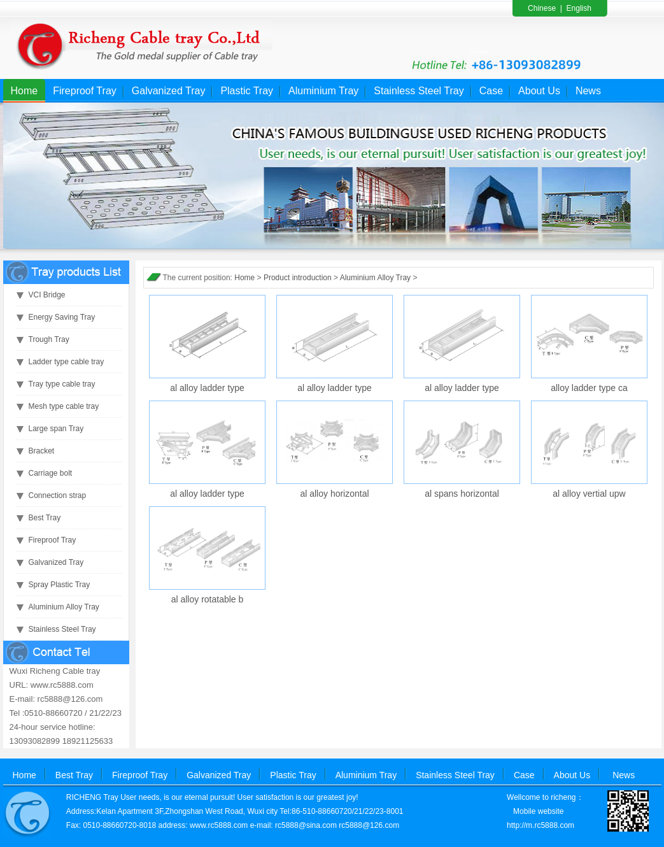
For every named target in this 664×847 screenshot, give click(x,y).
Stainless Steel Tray (418, 90)
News (588, 90)
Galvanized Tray (169, 90)
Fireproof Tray (85, 90)
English (579, 8)
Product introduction (298, 277)
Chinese (542, 8)
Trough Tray (49, 339)
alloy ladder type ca (589, 388)
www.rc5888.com (219, 825)
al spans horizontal (462, 493)
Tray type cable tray (62, 384)
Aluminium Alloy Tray (64, 606)
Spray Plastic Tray (59, 584)
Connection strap (58, 495)
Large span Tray (56, 428)
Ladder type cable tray (66, 361)
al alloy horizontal (334, 493)
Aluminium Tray (323, 90)
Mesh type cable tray (64, 406)
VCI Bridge (47, 294)
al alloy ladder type (207, 388)
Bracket (42, 450)
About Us (539, 90)
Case (491, 90)
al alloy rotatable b (207, 599)
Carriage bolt (51, 473)
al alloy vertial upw (589, 493)
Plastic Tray (246, 90)
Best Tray (45, 517)
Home (24, 90)
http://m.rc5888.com (540, 825)
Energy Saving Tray (62, 317)
